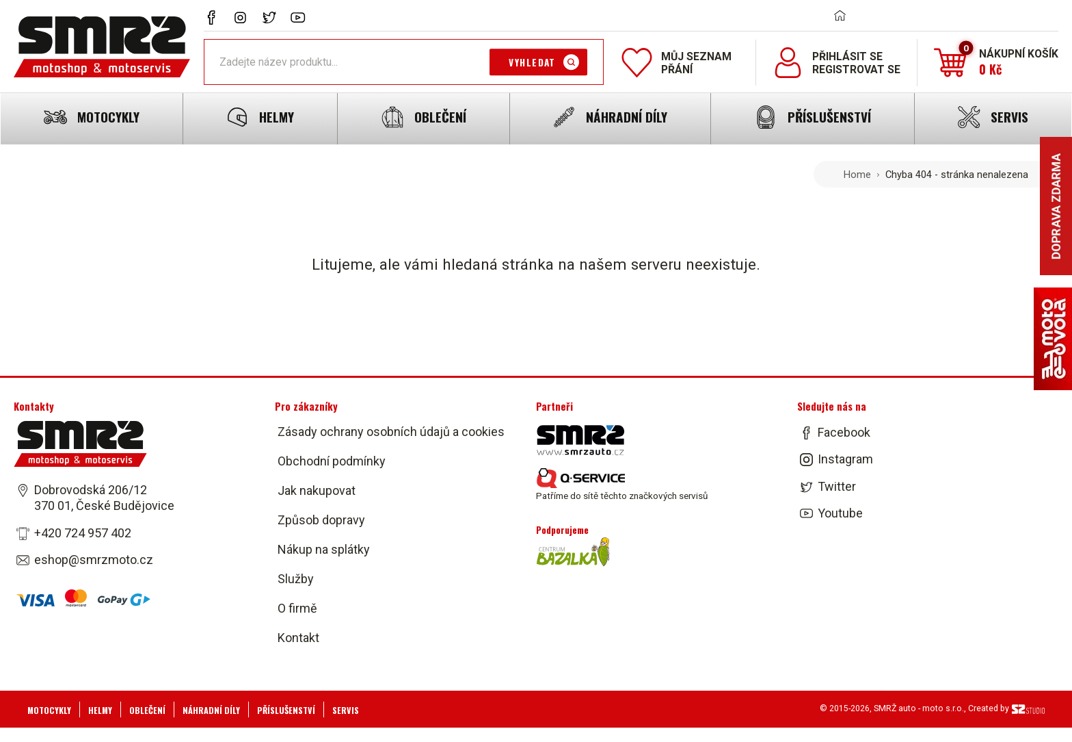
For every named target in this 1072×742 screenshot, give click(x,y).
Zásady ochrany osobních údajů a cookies (391, 431)
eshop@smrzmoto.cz (93, 559)
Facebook (844, 432)
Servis (345, 710)
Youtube (840, 513)
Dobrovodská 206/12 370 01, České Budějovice (104, 498)
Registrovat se (856, 69)
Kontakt (298, 637)
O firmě (297, 608)
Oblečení (147, 710)
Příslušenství (286, 710)
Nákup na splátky (324, 549)
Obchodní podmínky (332, 461)
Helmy (100, 710)
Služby (296, 579)
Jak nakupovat (317, 490)
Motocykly (49, 710)
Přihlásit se (847, 56)
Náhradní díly (211, 710)
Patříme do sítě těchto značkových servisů (622, 484)
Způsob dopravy (321, 520)
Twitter (837, 486)
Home (857, 174)
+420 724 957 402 (82, 533)
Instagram (845, 459)
